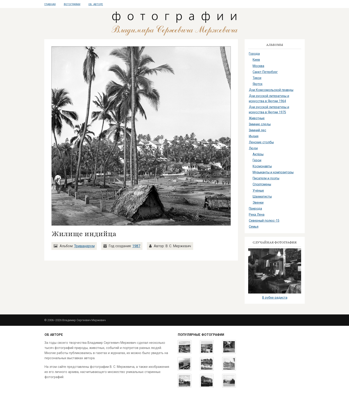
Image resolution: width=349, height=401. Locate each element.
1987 (136, 246)
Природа (255, 209)
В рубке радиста (274, 298)
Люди (253, 148)
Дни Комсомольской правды (271, 90)
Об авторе (95, 4)
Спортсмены (262, 184)
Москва (258, 66)
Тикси (257, 78)
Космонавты (262, 166)
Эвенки (258, 203)
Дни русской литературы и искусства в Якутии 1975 (269, 109)
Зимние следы (260, 124)
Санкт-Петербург (265, 72)
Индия (253, 136)
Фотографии (72, 4)
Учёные (258, 190)
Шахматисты (262, 196)
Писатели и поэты (266, 178)
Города (254, 54)
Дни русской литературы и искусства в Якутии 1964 (269, 98)
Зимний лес (257, 130)
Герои (257, 160)
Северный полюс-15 (264, 221)
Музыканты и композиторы (273, 172)
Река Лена (256, 215)
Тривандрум (84, 246)
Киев (256, 60)
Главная (50, 4)
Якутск (257, 84)
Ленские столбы (261, 142)
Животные (257, 118)
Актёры (258, 154)
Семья (253, 227)
